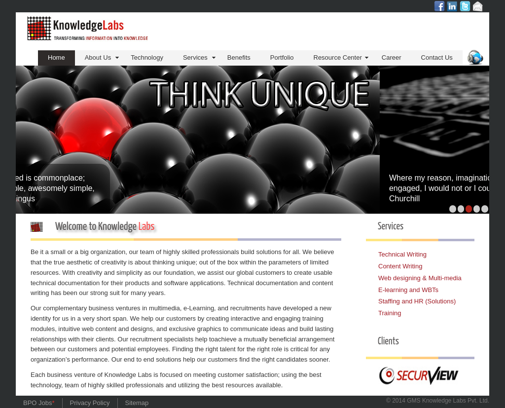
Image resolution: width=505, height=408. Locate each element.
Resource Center (338, 57)
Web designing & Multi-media (420, 278)
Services (195, 57)
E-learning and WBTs (408, 290)
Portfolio (282, 57)
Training (389, 313)
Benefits (239, 57)
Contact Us (437, 57)
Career (391, 57)
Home (56, 57)
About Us (98, 57)
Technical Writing (402, 254)
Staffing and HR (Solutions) (417, 301)
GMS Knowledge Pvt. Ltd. (448, 400)
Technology (147, 57)
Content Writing (400, 266)
